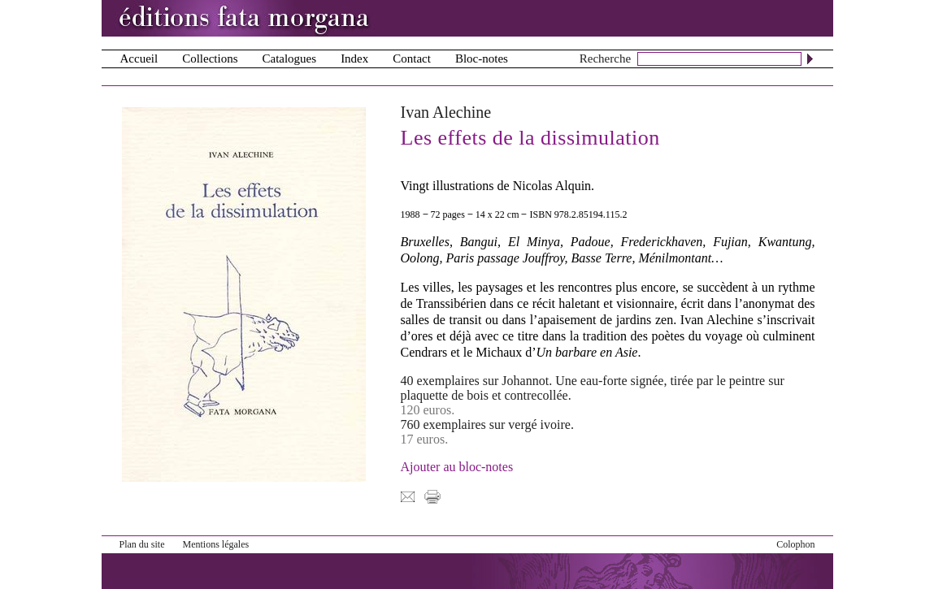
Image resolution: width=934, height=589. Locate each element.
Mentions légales (216, 544)
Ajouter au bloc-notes (457, 467)
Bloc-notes (481, 58)
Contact (412, 58)
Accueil (139, 58)
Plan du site (142, 544)
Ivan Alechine (446, 112)
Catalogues (289, 58)
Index (354, 58)
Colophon (795, 544)
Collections (209, 58)
